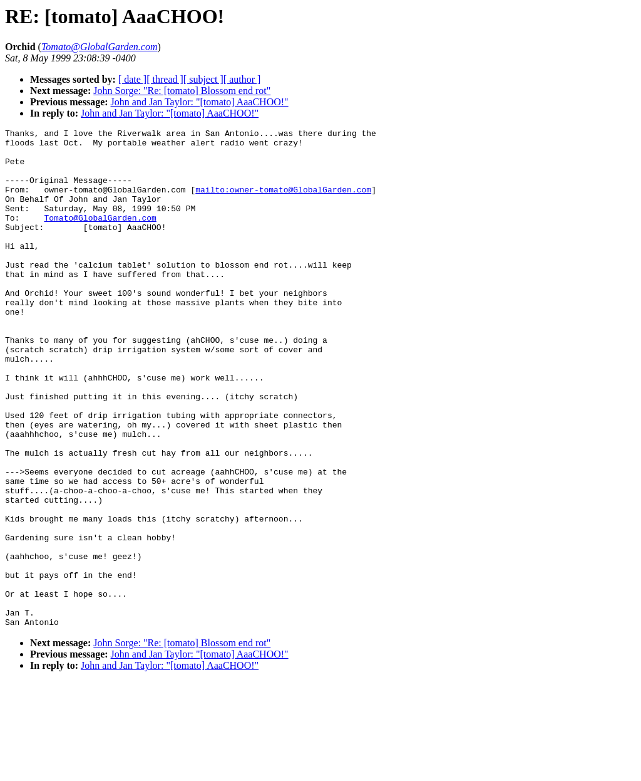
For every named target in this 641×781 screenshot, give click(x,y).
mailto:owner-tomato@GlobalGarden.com (283, 202)
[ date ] (132, 79)
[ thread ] (164, 79)
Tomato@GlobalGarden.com (100, 236)
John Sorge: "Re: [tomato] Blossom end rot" (181, 90)
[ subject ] (203, 79)
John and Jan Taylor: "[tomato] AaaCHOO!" (200, 102)
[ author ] (242, 79)
